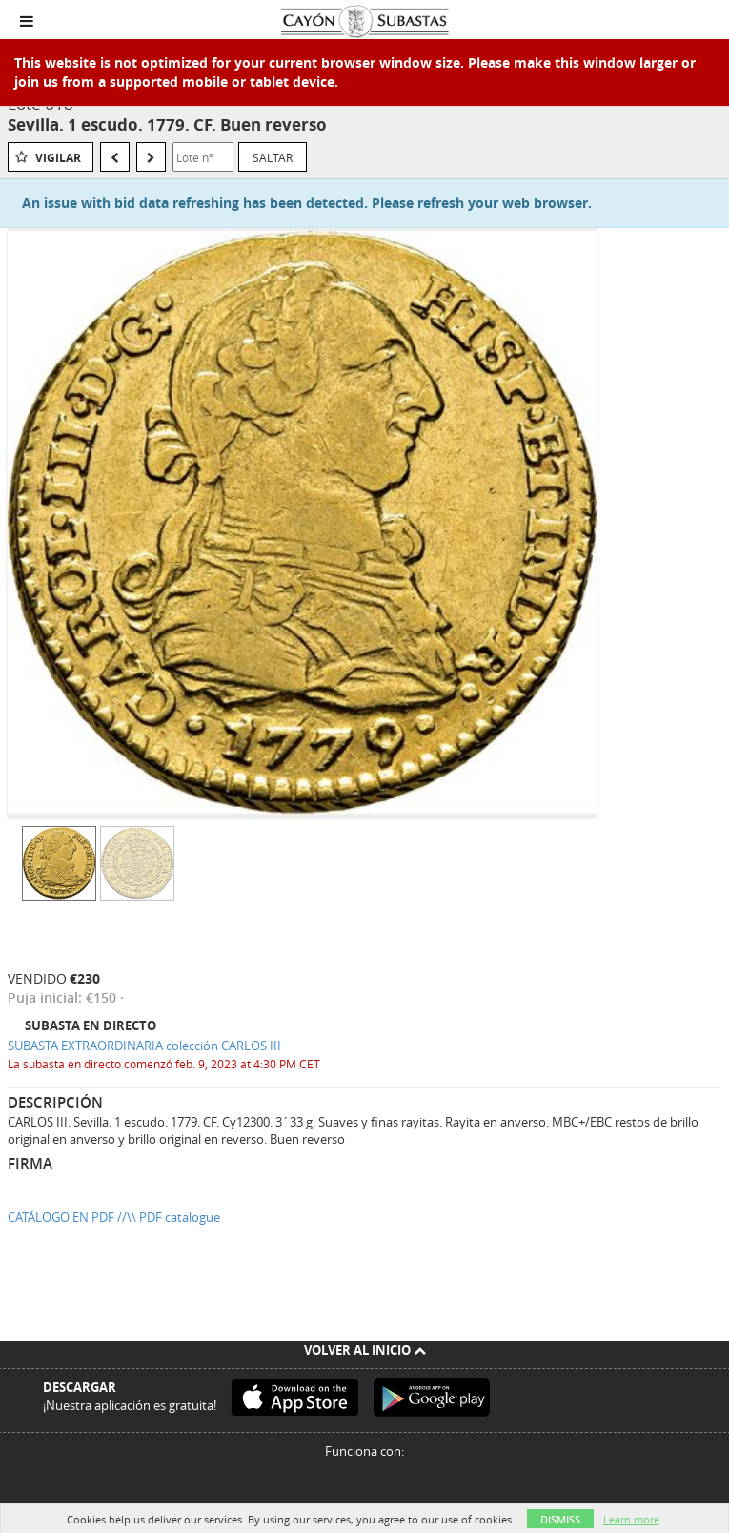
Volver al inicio (365, 1349)
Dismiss (560, 1519)
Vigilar (58, 158)
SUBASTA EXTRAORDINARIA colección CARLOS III (144, 1045)
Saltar (273, 157)
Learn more (631, 1519)
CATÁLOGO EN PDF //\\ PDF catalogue (114, 1217)
